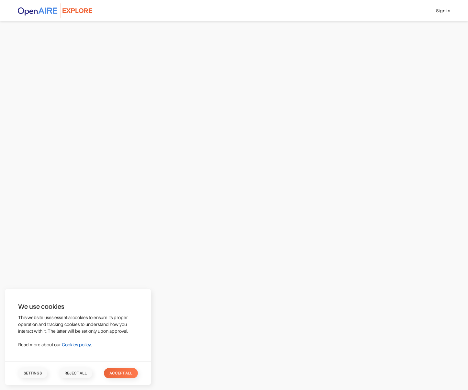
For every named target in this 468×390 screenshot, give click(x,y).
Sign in (443, 10)
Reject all (75, 373)
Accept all (120, 373)
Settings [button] (33, 373)
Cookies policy (76, 344)
